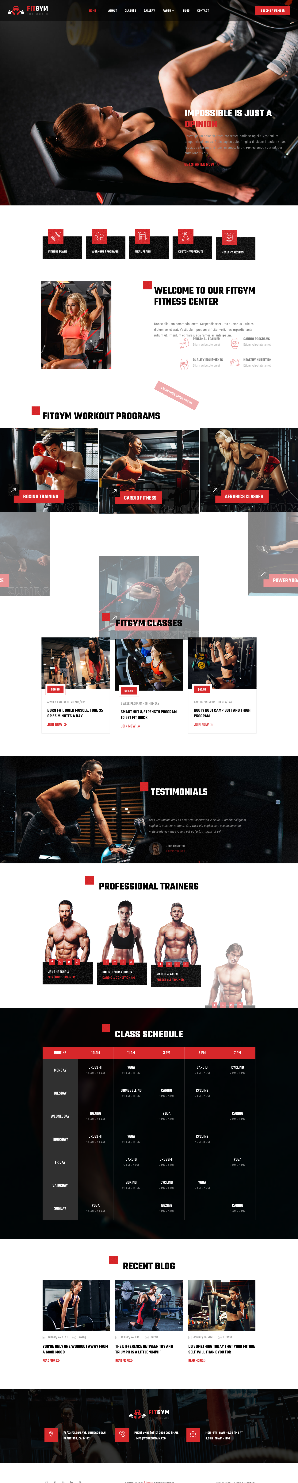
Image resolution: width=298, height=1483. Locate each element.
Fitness (227, 1337)
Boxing (82, 1337)
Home (94, 11)
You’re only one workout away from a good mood (75, 1349)
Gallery (149, 10)
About (112, 10)
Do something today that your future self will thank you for (221, 1349)
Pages (168, 11)
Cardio (154, 1337)
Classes (130, 10)
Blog (186, 10)
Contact (203, 10)
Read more (51, 1360)
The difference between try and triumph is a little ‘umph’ (144, 1349)
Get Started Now (170, 164)
